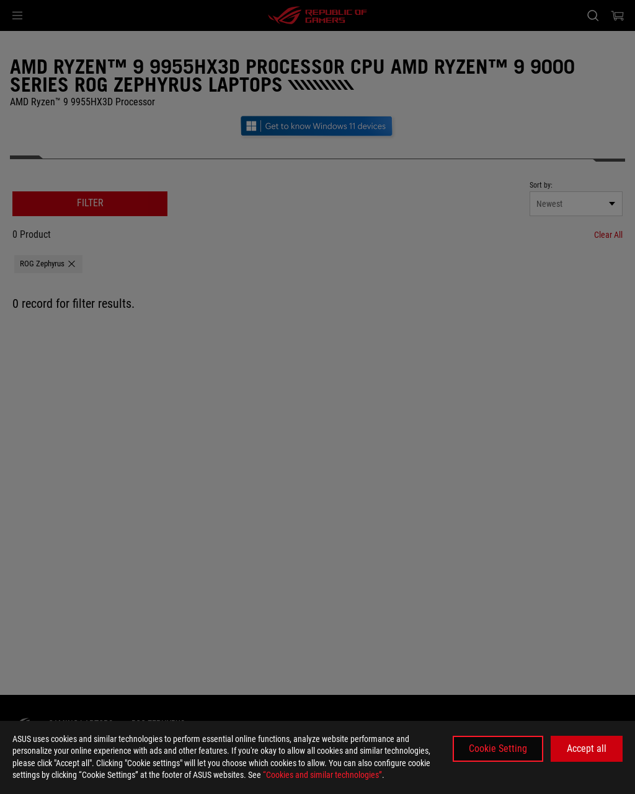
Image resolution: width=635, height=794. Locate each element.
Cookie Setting (498, 748)
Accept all (586, 748)
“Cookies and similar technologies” (322, 775)
